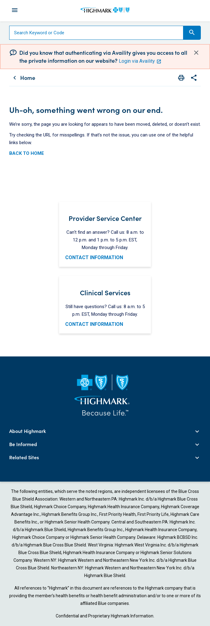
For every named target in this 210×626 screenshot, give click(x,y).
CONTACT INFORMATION (94, 257)
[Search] (96, 33)
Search (192, 32)
